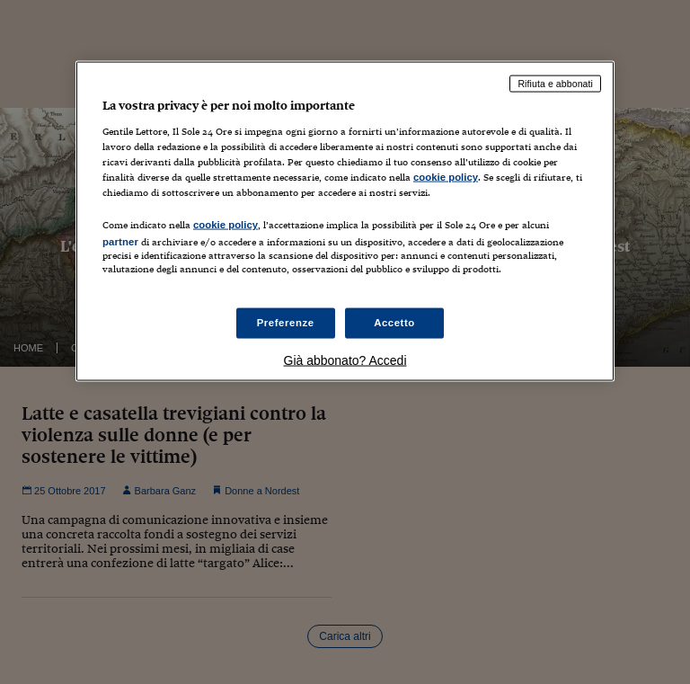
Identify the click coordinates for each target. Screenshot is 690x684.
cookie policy (445, 176)
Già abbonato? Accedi (345, 360)
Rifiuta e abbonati (555, 83)
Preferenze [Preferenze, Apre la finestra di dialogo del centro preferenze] (285, 322)
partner (120, 241)
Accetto (394, 322)
